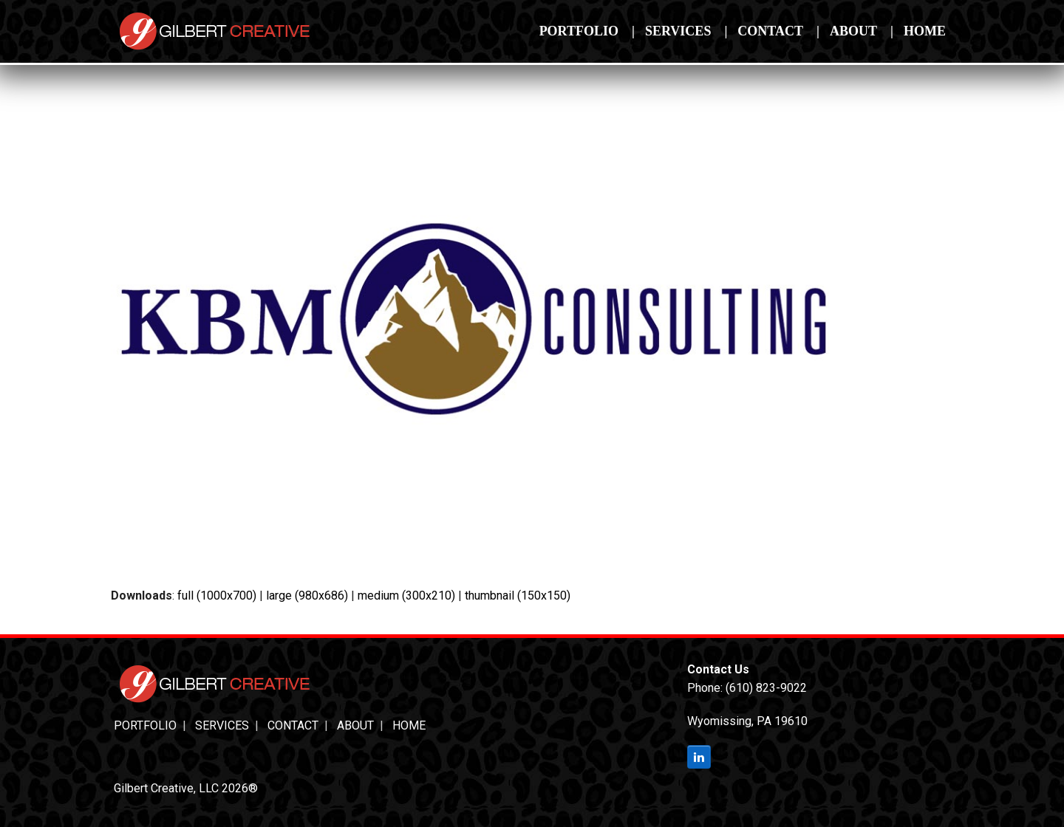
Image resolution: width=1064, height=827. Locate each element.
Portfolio (145, 725)
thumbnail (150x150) (517, 595)
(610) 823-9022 (766, 688)
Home (409, 725)
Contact (292, 725)
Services (222, 725)
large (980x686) (307, 595)
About (355, 725)
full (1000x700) (216, 595)
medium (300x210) (406, 595)
